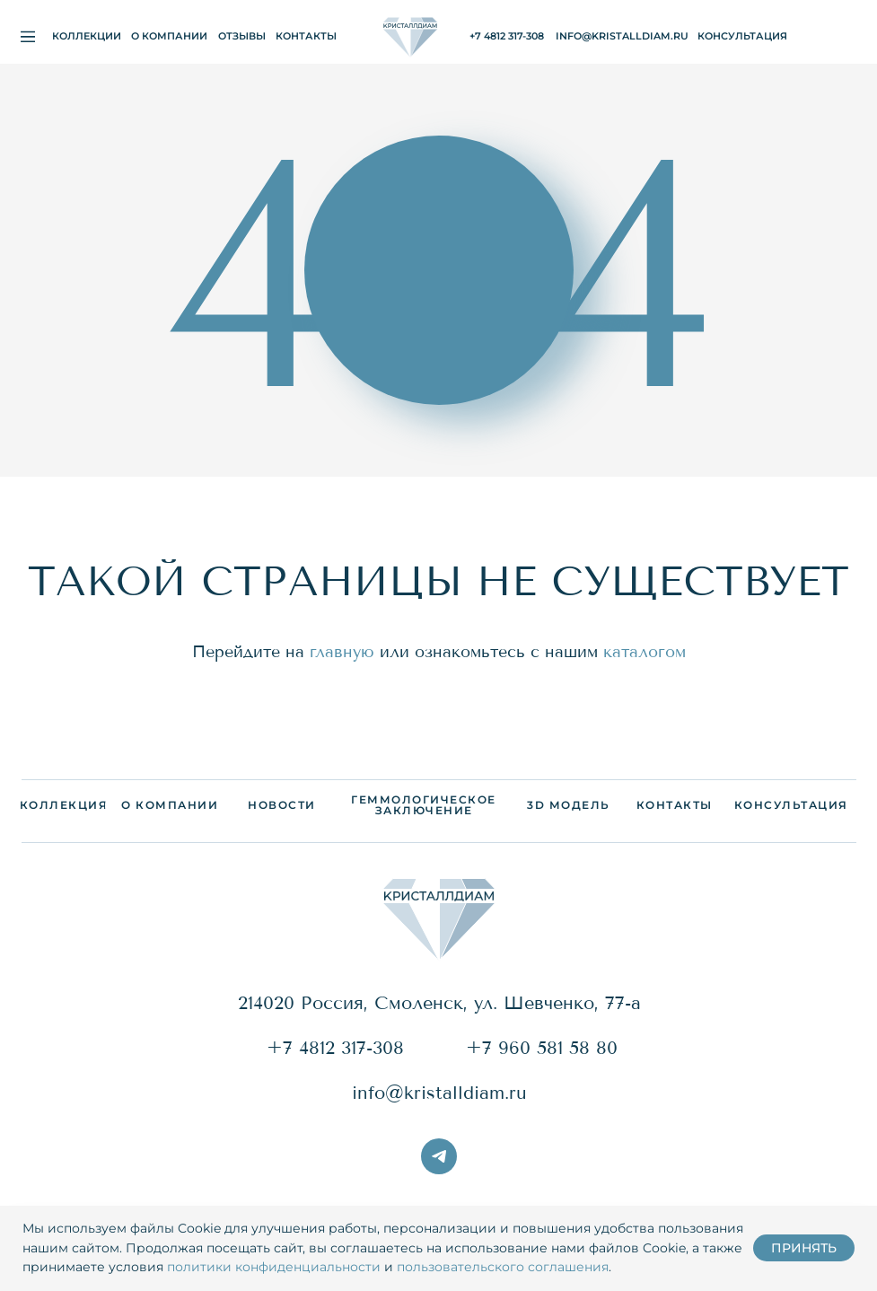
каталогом (644, 652)
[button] (742, 36)
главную (342, 652)
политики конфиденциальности (274, 1267)
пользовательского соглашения (503, 1267)
